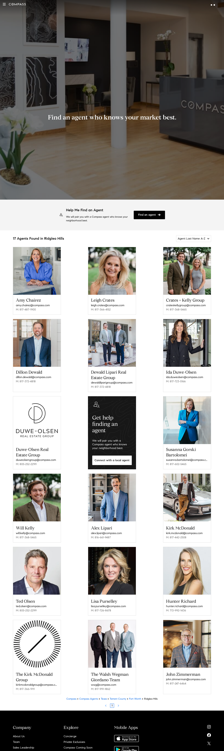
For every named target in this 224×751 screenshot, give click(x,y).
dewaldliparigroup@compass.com (111, 382)
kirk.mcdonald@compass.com (184, 533)
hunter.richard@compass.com (184, 606)
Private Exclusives (74, 742)
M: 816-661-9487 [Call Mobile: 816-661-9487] (101, 537)
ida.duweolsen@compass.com (184, 377)
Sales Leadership (23, 747)
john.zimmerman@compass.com (186, 679)
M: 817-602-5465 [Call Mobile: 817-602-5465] (176, 464)
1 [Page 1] (112, 705)
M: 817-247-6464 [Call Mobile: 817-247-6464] (176, 683)
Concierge (70, 736)
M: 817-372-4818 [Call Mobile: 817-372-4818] (26, 381)
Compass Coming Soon (78, 747)
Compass (71, 698)
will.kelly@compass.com (30, 533)
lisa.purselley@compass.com (108, 606)
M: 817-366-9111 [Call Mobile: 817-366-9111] (25, 689)
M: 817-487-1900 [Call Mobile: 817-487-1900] (26, 309)
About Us (19, 736)
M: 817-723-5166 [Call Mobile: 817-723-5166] (176, 381)
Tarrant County (118, 698)
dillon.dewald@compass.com (33, 377)
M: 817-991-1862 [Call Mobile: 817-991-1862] (100, 689)
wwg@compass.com (103, 684)
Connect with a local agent (112, 460)
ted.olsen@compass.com (31, 606)
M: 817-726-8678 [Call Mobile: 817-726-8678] (101, 610)
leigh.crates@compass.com (107, 305)
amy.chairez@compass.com (33, 305)
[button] (4, 4)
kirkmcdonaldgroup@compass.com (37, 684)
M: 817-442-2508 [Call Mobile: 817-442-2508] (176, 537)
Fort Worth (135, 698)
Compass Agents (88, 698)
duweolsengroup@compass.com (36, 460)
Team (16, 742)
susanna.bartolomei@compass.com (187, 460)
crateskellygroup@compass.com (186, 305)
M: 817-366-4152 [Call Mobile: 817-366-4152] (101, 309)
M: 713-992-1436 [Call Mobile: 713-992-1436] (176, 610)
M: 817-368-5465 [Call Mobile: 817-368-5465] (176, 309)
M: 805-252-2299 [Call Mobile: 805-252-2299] (26, 464)
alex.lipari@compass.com (106, 533)
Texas (104, 698)
